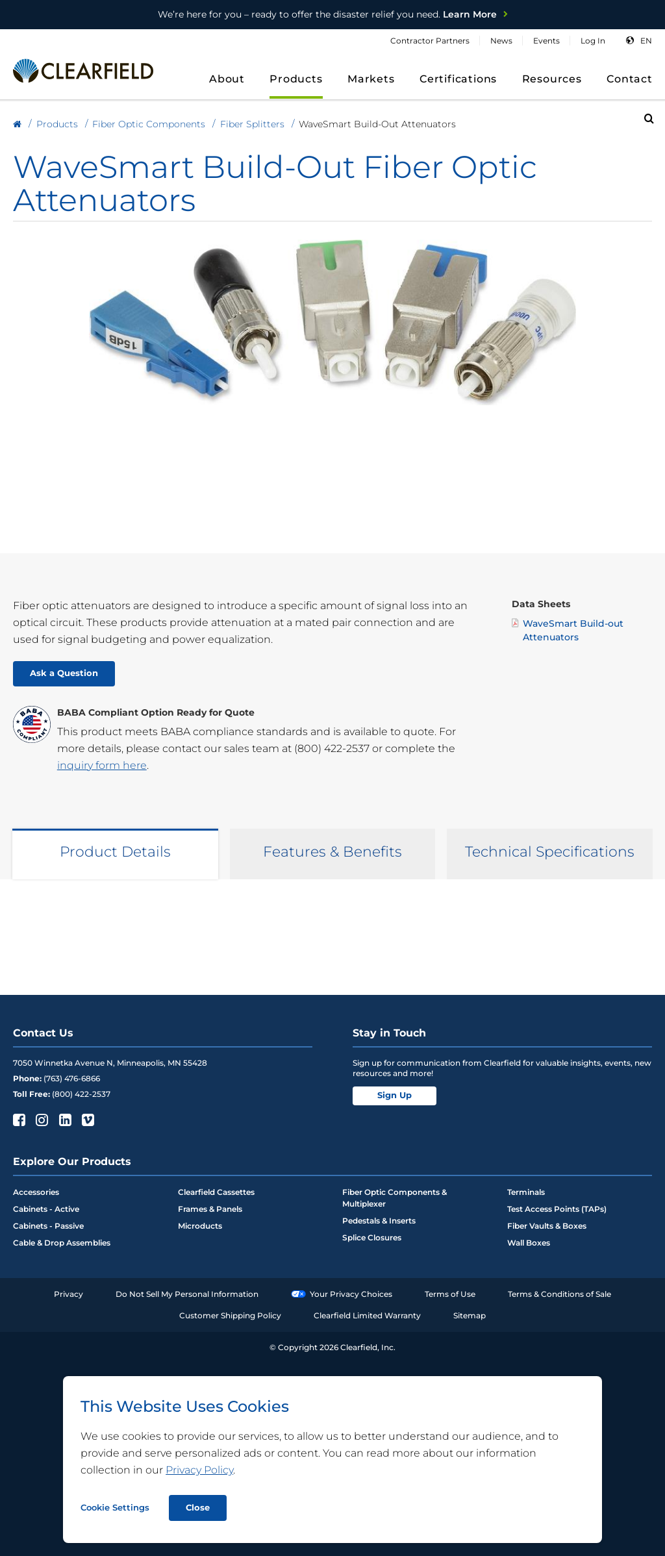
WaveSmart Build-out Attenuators (567, 630)
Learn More (327, 14)
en (646, 40)
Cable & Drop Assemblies (61, 1243)
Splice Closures (371, 1237)
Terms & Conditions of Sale (559, 1294)
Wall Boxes (528, 1243)
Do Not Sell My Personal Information (187, 1294)
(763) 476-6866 (72, 1078)
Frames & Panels (210, 1209)
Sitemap (469, 1315)
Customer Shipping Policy (230, 1315)
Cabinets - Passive (48, 1226)
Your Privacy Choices (341, 1294)
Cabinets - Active (46, 1209)
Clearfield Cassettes (216, 1192)
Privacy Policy (199, 1470)
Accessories (36, 1192)
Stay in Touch (389, 1033)
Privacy (68, 1294)
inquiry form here (102, 765)
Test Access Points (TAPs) (557, 1209)
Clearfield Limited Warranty (367, 1315)
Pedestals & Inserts (379, 1220)
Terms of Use (450, 1294)
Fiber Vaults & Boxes (546, 1226)
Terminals (526, 1192)
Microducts (200, 1226)
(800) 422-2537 (332, 748)
